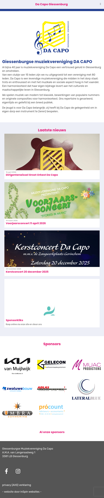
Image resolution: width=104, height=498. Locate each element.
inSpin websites (29, 491)
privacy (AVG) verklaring (16, 485)
